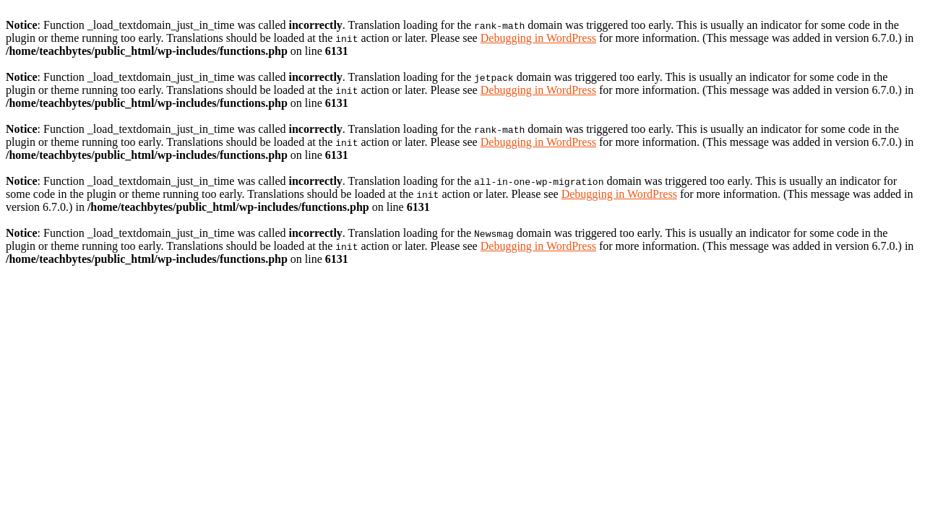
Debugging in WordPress (538, 38)
